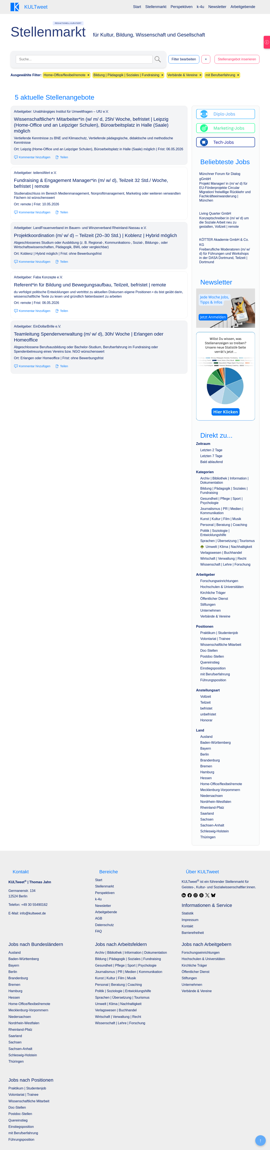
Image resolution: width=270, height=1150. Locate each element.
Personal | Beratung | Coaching (223, 525)
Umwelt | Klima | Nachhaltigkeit (226, 547)
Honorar (206, 720)
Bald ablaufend (211, 462)
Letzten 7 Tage (211, 456)
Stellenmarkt (155, 7)
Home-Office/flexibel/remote (221, 784)
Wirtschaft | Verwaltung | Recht (223, 558)
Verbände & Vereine (215, 616)
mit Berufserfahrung (215, 674)
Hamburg (207, 772)
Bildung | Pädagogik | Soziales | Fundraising (128, 959)
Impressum (190, 920)
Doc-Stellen (209, 650)
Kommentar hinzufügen (32, 157)
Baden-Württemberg (215, 742)
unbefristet (208, 714)
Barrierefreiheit (193, 933)
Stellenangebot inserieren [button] (237, 59)
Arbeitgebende (243, 7)
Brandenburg (210, 760)
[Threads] (201, 895)
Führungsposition (213, 680)
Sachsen (206, 819)
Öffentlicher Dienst (214, 598)
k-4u (200, 7)
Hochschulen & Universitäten (222, 587)
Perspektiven (182, 7)
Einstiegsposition (213, 668)
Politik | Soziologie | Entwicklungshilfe (123, 991)
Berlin (204, 754)
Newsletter (217, 7)
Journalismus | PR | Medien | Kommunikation (128, 972)
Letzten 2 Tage (211, 450)
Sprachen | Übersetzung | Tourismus (227, 541)
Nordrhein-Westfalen (215, 801)
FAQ (98, 931)
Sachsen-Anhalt (212, 825)
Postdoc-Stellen (212, 656)
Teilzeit (205, 702)
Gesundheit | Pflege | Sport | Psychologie (126, 965)
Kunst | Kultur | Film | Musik (220, 519)
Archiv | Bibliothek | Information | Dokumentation (131, 952)
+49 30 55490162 (34, 904)
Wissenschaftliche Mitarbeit (220, 644)
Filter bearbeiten (184, 59)
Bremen (206, 766)
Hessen (206, 778)
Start (137, 7)
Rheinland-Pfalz (212, 807)
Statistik (187, 913)
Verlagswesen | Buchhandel (221, 552)
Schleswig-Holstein (214, 831)
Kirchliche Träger (213, 593)
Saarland (207, 813)
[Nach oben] (260, 1140)
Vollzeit (205, 696)
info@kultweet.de (33, 913)
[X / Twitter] (207, 895)
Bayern (205, 748)
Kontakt (187, 926)
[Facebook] (190, 895)
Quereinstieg (210, 662)
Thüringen (208, 837)
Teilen (61, 157)
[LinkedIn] (184, 895)
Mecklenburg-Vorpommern (220, 790)
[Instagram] (195, 895)
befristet (206, 708)
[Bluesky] (213, 895)
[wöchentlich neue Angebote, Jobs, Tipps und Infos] (225, 308)
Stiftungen (208, 604)
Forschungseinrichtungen (219, 581)
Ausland (206, 736)
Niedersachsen (211, 796)
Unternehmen (210, 610)
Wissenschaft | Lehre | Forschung (225, 564)
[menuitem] (137, 6)
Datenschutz (104, 925)
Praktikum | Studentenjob (219, 633)
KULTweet (190, 881)
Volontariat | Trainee (215, 639)
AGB (98, 918)
